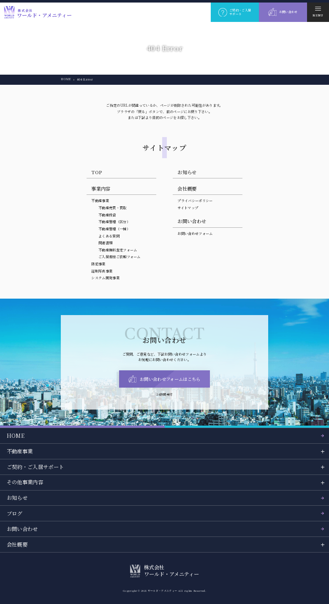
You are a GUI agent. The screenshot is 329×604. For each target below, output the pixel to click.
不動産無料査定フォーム (117, 249)
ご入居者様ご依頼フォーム (119, 256)
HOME (66, 79)
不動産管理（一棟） (114, 228)
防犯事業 (98, 263)
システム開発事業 (105, 277)
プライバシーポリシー (194, 200)
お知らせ (186, 172)
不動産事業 (100, 200)
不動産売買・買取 (112, 207)
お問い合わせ (22, 529)
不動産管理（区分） (114, 221)
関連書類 (105, 242)
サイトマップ (187, 207)
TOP (96, 172)
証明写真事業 (101, 270)
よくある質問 (109, 235)
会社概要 (186, 188)
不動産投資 (107, 214)
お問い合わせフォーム (194, 233)
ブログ (14, 513)
